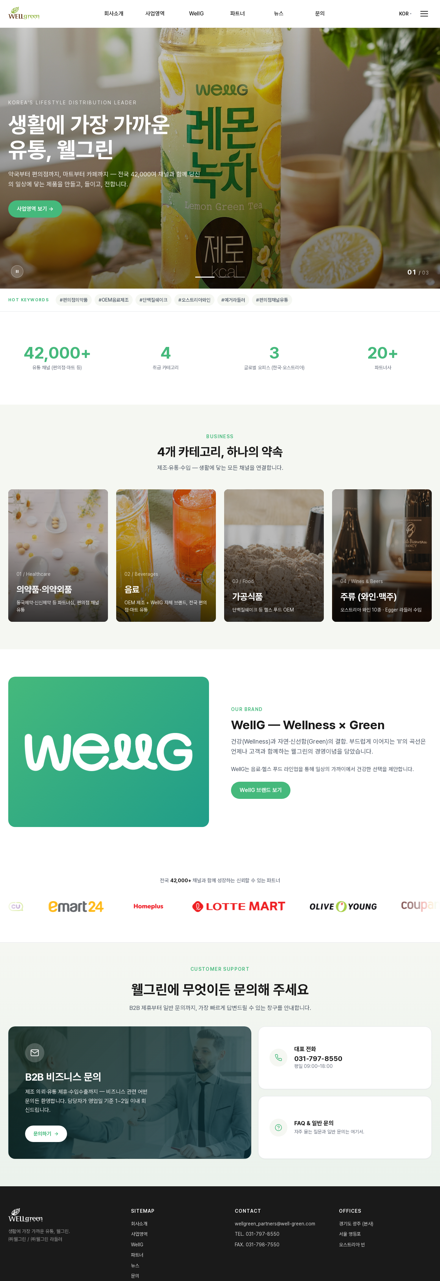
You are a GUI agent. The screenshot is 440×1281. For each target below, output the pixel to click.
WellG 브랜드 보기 (261, 790)
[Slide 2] (224, 277)
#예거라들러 (233, 300)
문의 (320, 13)
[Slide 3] (239, 277)
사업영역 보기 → (35, 209)
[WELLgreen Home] (23, 14)
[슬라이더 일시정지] (17, 271)
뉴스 (279, 13)
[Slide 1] (204, 277)
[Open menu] (424, 13)
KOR (404, 13)
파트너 (237, 13)
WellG (196, 13)
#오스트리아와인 (194, 300)
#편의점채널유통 (272, 300)
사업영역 (155, 13)
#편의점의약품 (74, 300)
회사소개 (113, 13)
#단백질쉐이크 (153, 300)
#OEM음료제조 (114, 300)
